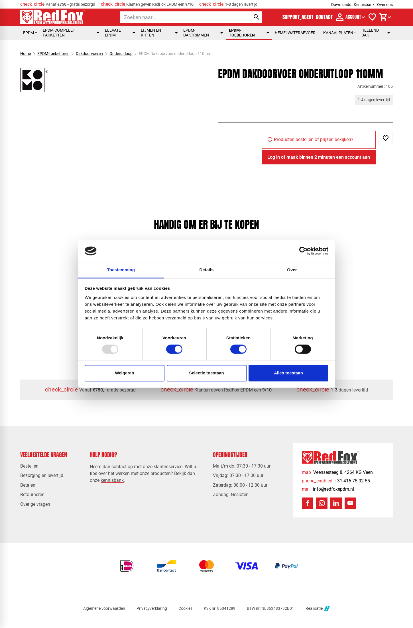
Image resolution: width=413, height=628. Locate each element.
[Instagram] (321, 503)
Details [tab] (207, 269)
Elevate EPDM (120, 32)
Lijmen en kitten (159, 32)
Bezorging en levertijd (41, 475)
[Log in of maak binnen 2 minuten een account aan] (319, 157)
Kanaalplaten (339, 32)
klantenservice (168, 466)
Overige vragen (35, 504)
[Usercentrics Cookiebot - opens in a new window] (303, 251)
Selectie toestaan (206, 372)
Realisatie (317, 608)
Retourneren (32, 494)
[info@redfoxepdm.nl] (328, 489)
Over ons (385, 4)
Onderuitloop (121, 53)
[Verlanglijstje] (372, 17)
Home (25, 53)
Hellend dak (375, 32)
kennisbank (112, 480)
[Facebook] (307, 503)
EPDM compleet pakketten (71, 32)
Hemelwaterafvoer (296, 32)
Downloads (341, 4)
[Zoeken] (180, 17)
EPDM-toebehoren (249, 32)
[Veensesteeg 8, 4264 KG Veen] (337, 472)
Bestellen (29, 466)
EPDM (30, 32)
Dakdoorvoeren (89, 53)
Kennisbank (364, 4)
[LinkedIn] (336, 503)
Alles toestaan (288, 372)
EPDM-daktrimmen (203, 32)
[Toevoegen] (386, 138)
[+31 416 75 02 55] (336, 481)
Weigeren (124, 372)
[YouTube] (350, 503)
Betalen (27, 485)
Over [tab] (292, 269)
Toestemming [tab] (121, 269)
